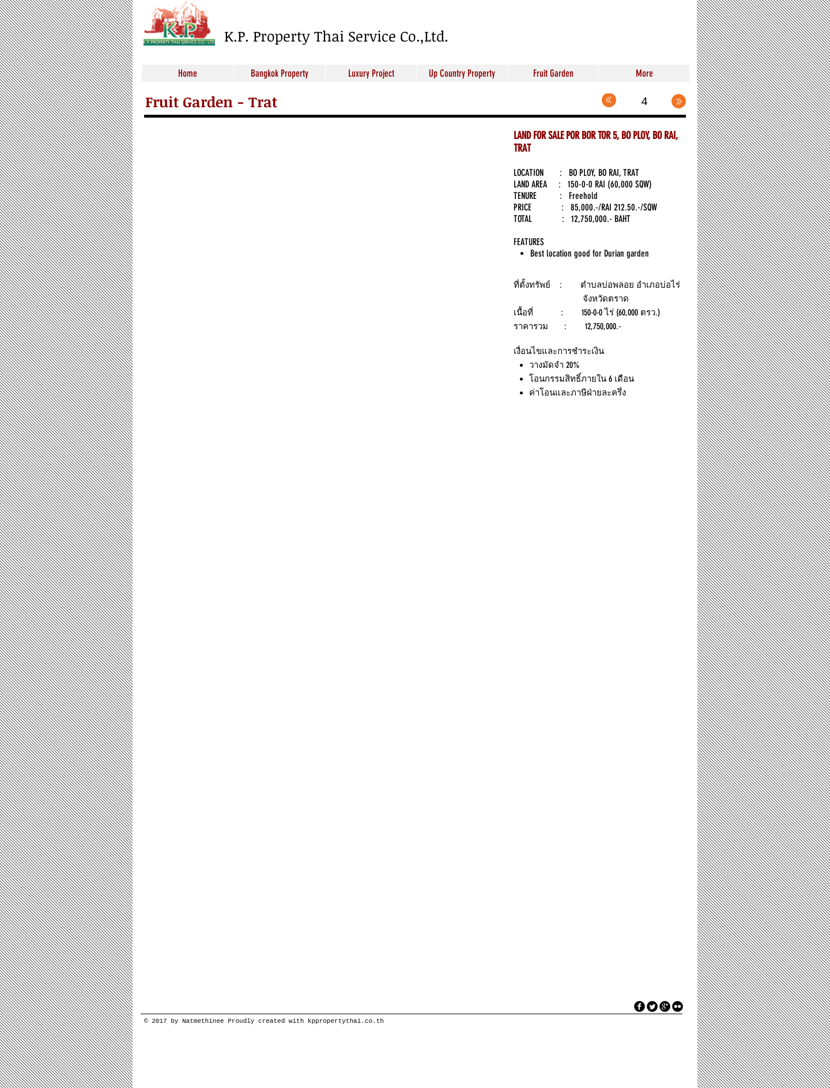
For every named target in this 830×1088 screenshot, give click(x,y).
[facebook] (639, 1006)
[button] (320, 236)
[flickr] (677, 1006)
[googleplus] (664, 1006)
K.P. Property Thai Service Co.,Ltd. (336, 36)
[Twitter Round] (652, 1006)
